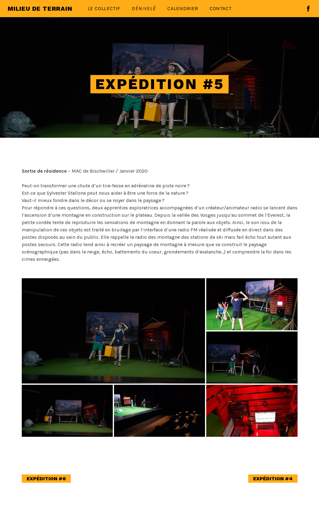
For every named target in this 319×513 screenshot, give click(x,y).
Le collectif (104, 8)
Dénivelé (144, 8)
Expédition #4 (273, 478)
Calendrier (182, 8)
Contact (221, 8)
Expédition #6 (46, 478)
